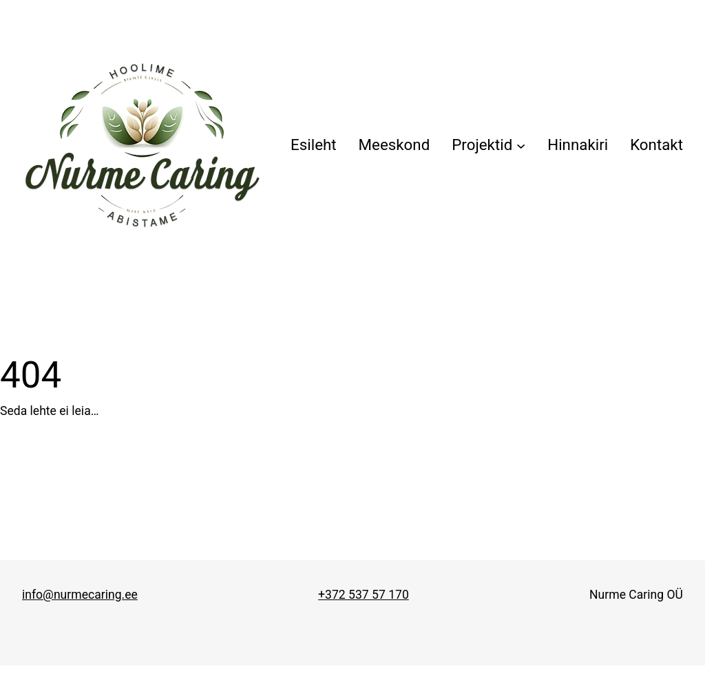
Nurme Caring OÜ (636, 595)
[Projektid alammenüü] (488, 145)
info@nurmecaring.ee (80, 595)
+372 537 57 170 (363, 595)
